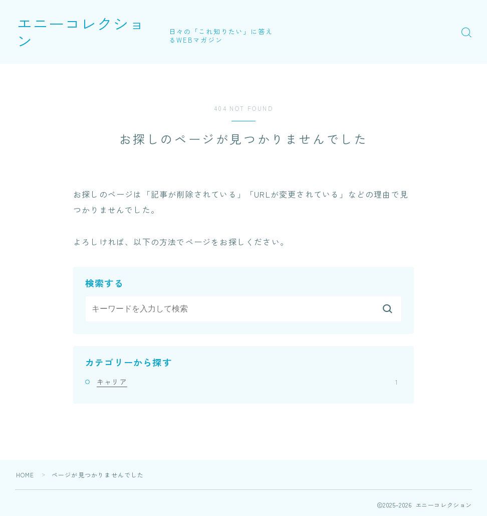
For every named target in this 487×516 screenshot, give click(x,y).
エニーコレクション (91, 32)
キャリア (247, 382)
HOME (25, 474)
